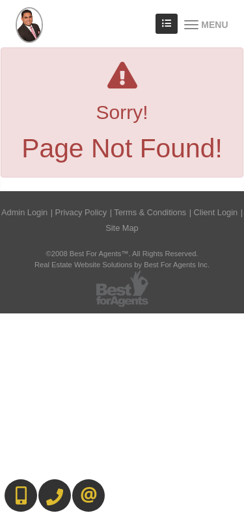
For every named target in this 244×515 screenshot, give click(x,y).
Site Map (122, 228)
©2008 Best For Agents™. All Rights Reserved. (122, 254)
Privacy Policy (81, 212)
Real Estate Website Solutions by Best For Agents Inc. (122, 265)
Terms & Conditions (150, 212)
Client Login (216, 212)
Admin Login (24, 212)
